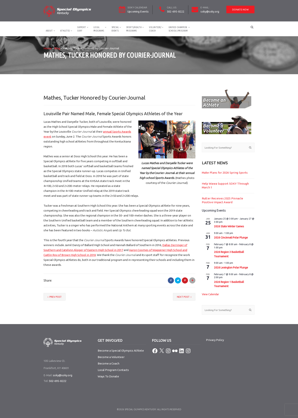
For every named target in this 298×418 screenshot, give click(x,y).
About (49, 30)
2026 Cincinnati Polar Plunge (231, 237)
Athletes (65, 30)
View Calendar (210, 294)
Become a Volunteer (111, 357)
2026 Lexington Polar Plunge (231, 267)
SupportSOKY (81, 29)
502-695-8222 (175, 11)
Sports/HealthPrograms (134, 29)
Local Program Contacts (113, 370)
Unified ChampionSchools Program (178, 29)
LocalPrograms (99, 29)
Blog (57, 48)
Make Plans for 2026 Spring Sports (225, 172)
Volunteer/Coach (155, 29)
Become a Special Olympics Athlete (121, 350)
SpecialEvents (115, 29)
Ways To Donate (108, 376)
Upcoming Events (138, 11)
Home (48, 48)
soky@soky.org (210, 11)
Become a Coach (108, 363)
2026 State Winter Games (229, 226)
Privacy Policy (215, 340)
